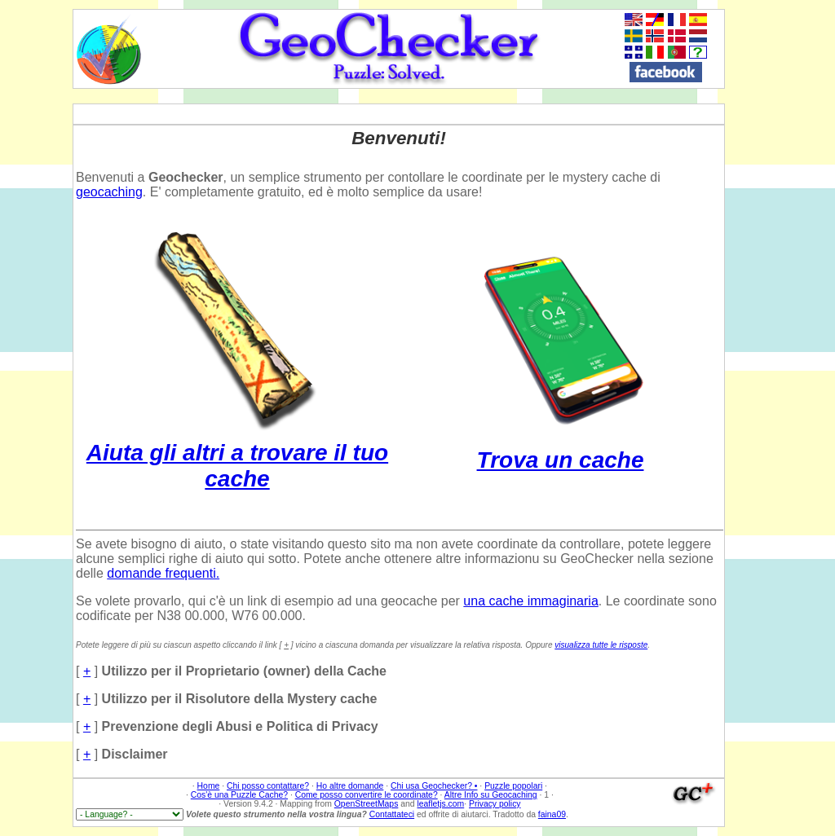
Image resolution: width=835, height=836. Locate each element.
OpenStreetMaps (366, 803)
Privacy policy (495, 803)
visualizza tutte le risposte (600, 644)
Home (208, 785)
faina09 (552, 814)
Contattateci (391, 814)
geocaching (109, 192)
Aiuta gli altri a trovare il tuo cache (237, 452)
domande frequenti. (163, 573)
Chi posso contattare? (268, 785)
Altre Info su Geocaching (490, 794)
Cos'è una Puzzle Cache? (239, 794)
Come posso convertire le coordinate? (366, 794)
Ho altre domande (350, 785)
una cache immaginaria (530, 601)
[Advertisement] (777, 253)
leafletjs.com (440, 803)
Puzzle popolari (513, 785)
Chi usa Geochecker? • (434, 785)
